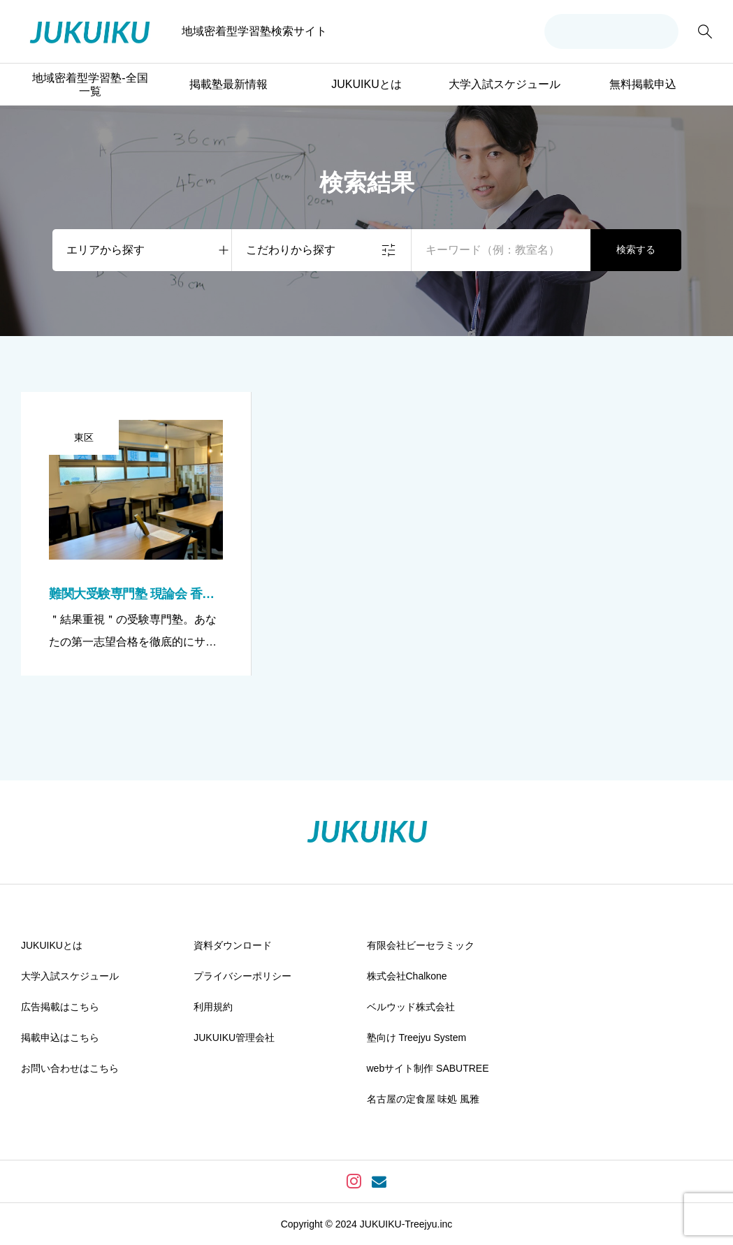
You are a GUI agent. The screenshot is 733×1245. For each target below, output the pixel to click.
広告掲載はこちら (60, 1006)
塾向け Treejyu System (417, 1037)
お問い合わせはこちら (70, 1068)
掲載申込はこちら (60, 1037)
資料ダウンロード (233, 945)
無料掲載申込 (642, 84)
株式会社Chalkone (407, 976)
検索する (635, 249)
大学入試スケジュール (504, 84)
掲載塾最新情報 (228, 84)
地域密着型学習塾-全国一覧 (89, 84)
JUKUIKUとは (366, 84)
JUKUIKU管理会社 (234, 1037)
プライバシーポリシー (242, 976)
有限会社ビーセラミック (420, 945)
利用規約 (213, 1006)
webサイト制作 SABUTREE (428, 1068)
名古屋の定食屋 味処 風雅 (423, 1099)
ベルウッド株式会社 (411, 1006)
